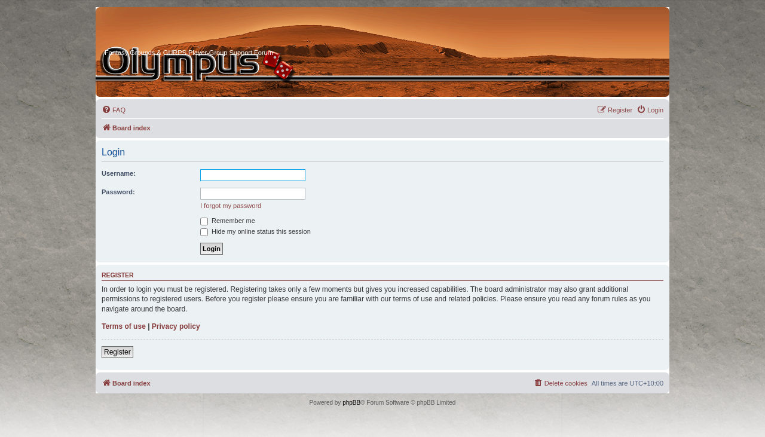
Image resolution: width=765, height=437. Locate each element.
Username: (119, 173)
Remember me (227, 220)
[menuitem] (114, 110)
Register (117, 352)
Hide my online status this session (255, 231)
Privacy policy (176, 326)
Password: (118, 191)
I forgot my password (230, 205)
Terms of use (124, 326)
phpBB (351, 402)
